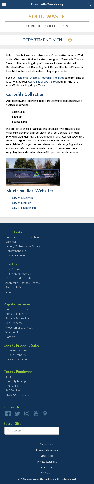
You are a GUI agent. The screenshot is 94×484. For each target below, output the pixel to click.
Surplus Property (15, 354)
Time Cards (12, 385)
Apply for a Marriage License (22, 282)
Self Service (12, 390)
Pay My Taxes (13, 268)
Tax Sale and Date (16, 359)
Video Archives (14, 332)
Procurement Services (19, 327)
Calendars (11, 241)
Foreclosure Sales (16, 350)
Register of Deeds (16, 313)
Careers (10, 336)
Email (8, 376)
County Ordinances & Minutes (23, 246)
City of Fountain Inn (24, 207)
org (47, 4)
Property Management (19, 381)
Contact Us (47, 467)
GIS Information (15, 255)
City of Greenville (22, 197)
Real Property (13, 322)
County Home (47, 444)
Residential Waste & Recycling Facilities (40, 77)
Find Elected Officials (18, 278)
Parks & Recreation (17, 318)
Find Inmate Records (18, 273)
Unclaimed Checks (16, 309)
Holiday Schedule (15, 250)
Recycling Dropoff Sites (42, 81)
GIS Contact (47, 473)
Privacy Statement (47, 461)
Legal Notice (47, 455)
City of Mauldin (21, 202)
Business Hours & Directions (22, 237)
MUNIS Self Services (18, 395)
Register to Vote (15, 287)
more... (9, 292)
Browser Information (47, 450)
